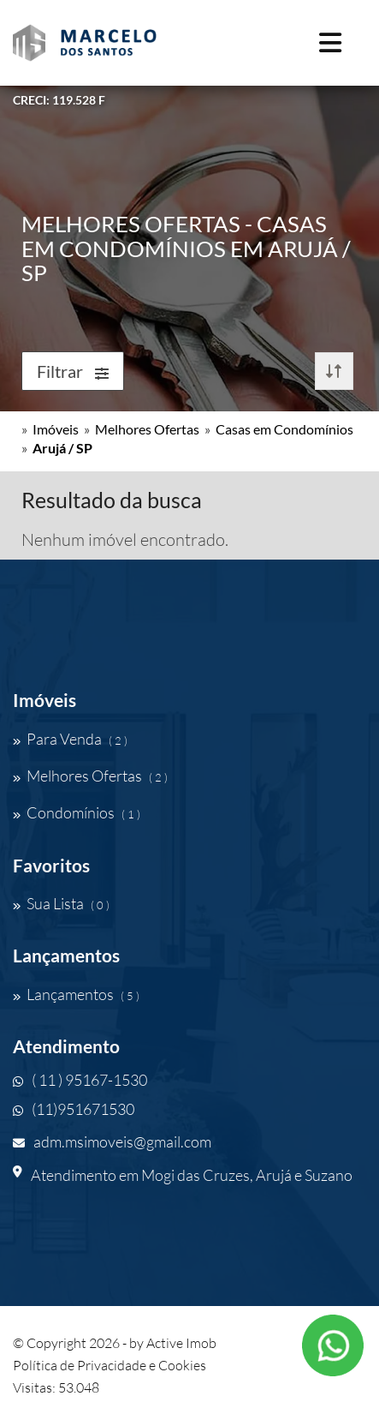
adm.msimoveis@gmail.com (112, 1141)
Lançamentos (76, 994)
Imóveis (56, 429)
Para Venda (70, 738)
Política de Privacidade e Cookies (109, 1365)
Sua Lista (61, 903)
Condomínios (76, 812)
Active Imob (181, 1342)
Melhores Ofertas (147, 429)
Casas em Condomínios (284, 429)
